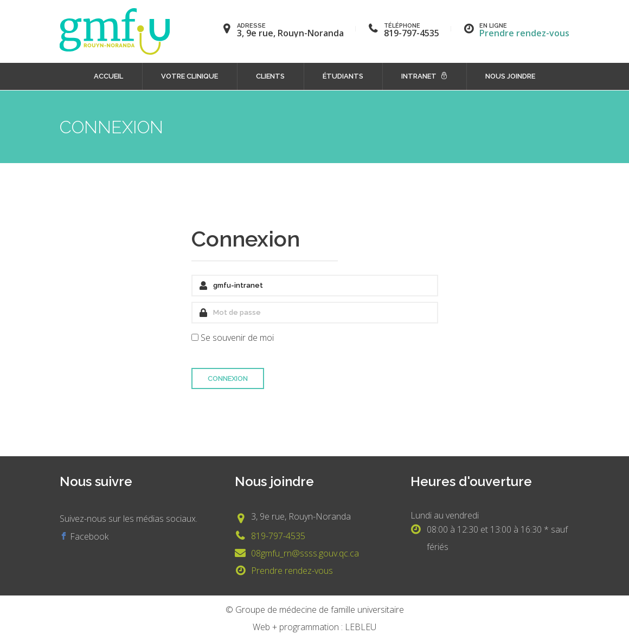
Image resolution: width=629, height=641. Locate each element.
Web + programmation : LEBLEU (314, 627)
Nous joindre (510, 76)
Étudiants (343, 76)
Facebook (88, 536)
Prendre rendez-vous (524, 33)
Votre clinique (189, 76)
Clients (270, 76)
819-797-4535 (278, 536)
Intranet (419, 76)
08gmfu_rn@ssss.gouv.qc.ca (305, 553)
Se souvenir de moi (237, 338)
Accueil (108, 76)
